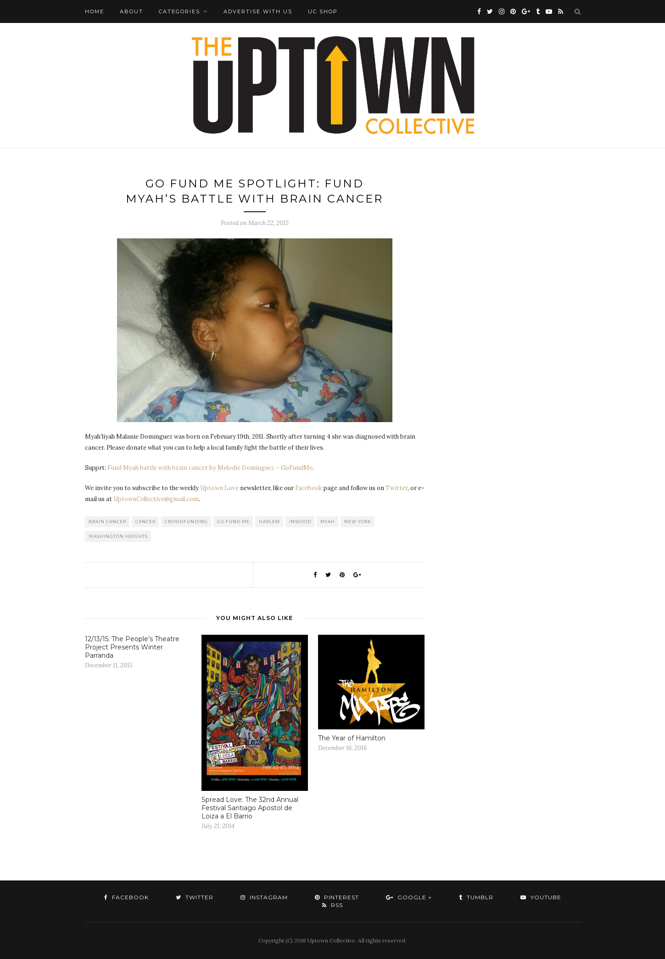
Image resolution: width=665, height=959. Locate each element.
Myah (327, 521)
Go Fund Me (233, 521)
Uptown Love (219, 488)
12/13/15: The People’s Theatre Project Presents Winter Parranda (132, 647)
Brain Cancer (107, 521)
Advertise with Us (258, 11)
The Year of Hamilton (352, 738)
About (131, 11)
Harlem (269, 521)
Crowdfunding (186, 521)
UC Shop (323, 11)
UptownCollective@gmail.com (156, 499)
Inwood (300, 521)
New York (357, 521)
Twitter (397, 488)
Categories (179, 11)
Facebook (308, 488)
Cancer (145, 521)
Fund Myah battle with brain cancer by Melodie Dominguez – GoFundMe (210, 468)
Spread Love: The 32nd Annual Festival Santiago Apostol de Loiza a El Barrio (249, 807)
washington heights (118, 536)
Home (94, 11)
